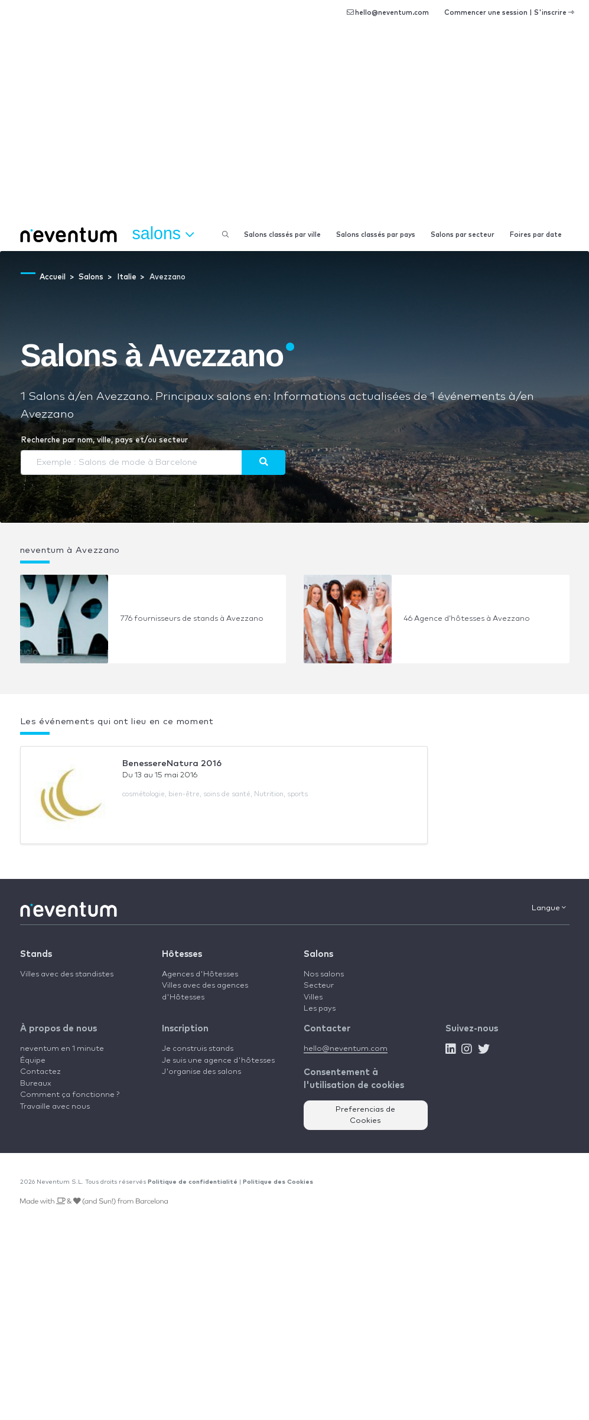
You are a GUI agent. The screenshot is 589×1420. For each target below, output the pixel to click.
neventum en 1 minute (62, 1049)
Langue (549, 908)
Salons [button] (163, 234)
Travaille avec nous (55, 1106)
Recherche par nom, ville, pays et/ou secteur (104, 440)
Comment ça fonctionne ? (69, 1095)
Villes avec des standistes (66, 974)
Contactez (40, 1072)
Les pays (320, 1008)
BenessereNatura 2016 (172, 763)
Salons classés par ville (282, 235)
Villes (313, 997)
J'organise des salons (201, 1072)
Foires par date (536, 235)
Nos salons (324, 974)
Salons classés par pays (375, 235)
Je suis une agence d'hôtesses (218, 1060)
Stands (36, 954)
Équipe (32, 1060)
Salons (318, 954)
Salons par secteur (462, 235)
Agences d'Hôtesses (200, 974)
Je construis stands (197, 1049)
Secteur (319, 985)
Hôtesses (182, 954)
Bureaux (35, 1083)
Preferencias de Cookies (365, 1115)
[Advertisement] (294, 130)
